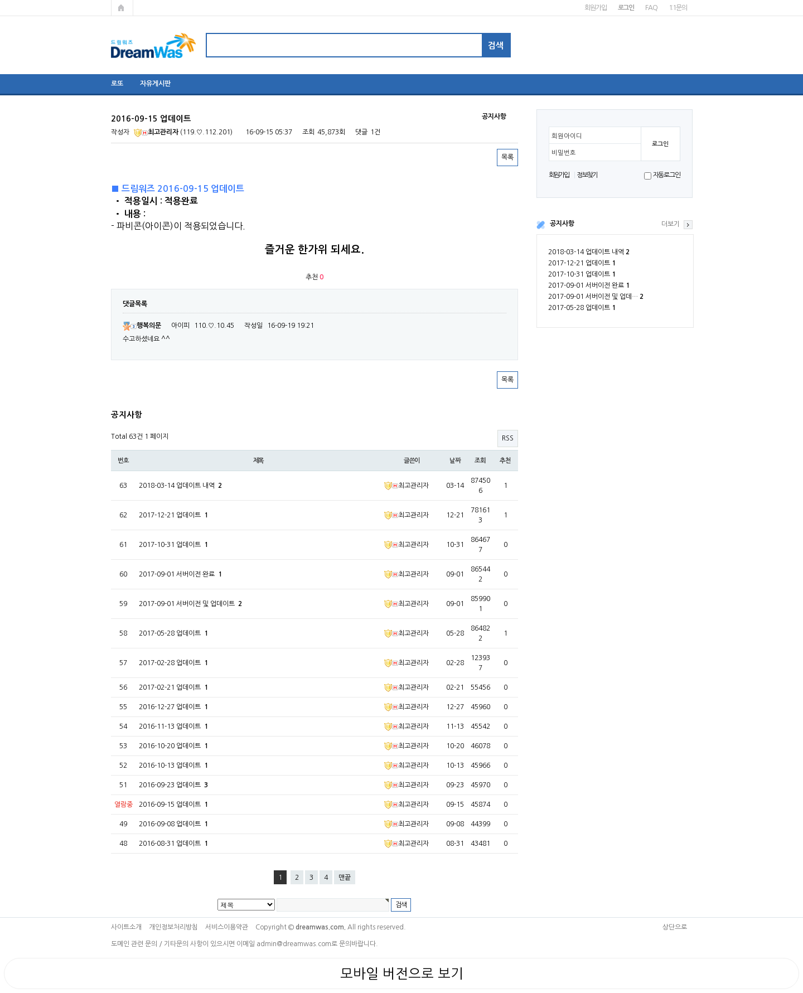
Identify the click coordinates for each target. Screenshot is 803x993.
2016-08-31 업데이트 (173, 843)
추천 (505, 460)
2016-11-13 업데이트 (173, 726)
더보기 (670, 224)
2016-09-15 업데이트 (173, 804)
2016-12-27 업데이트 (173, 707)
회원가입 (595, 7)
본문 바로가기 (0, 0)
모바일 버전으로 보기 (401, 973)
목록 (507, 157)
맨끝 (344, 877)
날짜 (455, 460)
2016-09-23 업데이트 (173, 785)
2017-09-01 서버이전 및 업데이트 (190, 603)
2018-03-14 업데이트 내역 (589, 252)
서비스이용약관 (226, 927)
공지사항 (562, 223)
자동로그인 (666, 175)
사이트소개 (126, 927)
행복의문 (142, 325)
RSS (508, 438)
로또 (117, 83)
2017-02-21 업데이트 (173, 687)
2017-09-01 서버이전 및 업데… (596, 296)
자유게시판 (155, 83)
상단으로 (674, 927)
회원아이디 (567, 136)
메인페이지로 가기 (122, 8)
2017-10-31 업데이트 (582, 274)
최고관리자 (156, 132)
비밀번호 (564, 152)
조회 (480, 460)
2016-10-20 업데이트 (173, 746)
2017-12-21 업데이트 (582, 263)
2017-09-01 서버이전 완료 (589, 285)
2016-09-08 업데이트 (173, 824)
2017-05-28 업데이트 (582, 307)
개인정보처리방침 (173, 927)
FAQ (651, 7)
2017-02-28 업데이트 (173, 663)
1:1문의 (678, 7)
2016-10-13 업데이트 (173, 765)
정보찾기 (587, 175)
